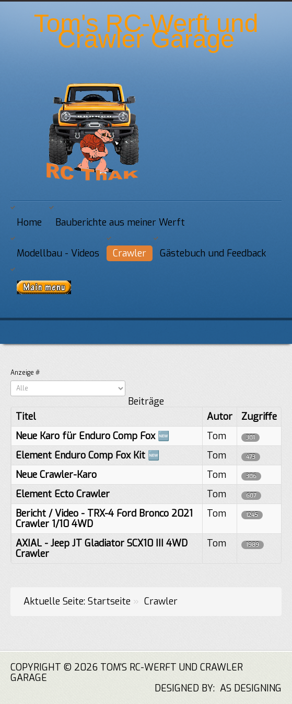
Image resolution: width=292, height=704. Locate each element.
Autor (219, 416)
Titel (26, 416)
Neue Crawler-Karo (56, 474)
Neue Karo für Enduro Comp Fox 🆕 (92, 436)
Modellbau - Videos (58, 253)
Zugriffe (259, 416)
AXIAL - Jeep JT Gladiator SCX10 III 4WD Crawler (102, 548)
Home (29, 222)
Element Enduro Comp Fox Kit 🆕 (87, 455)
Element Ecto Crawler (63, 494)
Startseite (109, 601)
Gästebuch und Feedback (213, 253)
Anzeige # (25, 372)
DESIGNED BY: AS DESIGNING (213, 688)
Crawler (129, 253)
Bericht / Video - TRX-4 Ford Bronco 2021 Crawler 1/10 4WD (104, 518)
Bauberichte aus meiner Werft (120, 222)
